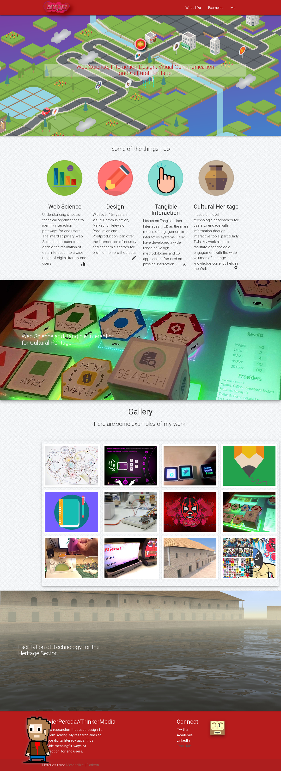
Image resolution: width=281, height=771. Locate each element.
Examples (215, 7)
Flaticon (92, 765)
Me (233, 7)
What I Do (193, 7)
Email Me (184, 746)
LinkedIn (183, 740)
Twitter (183, 729)
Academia (185, 735)
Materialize (75, 765)
